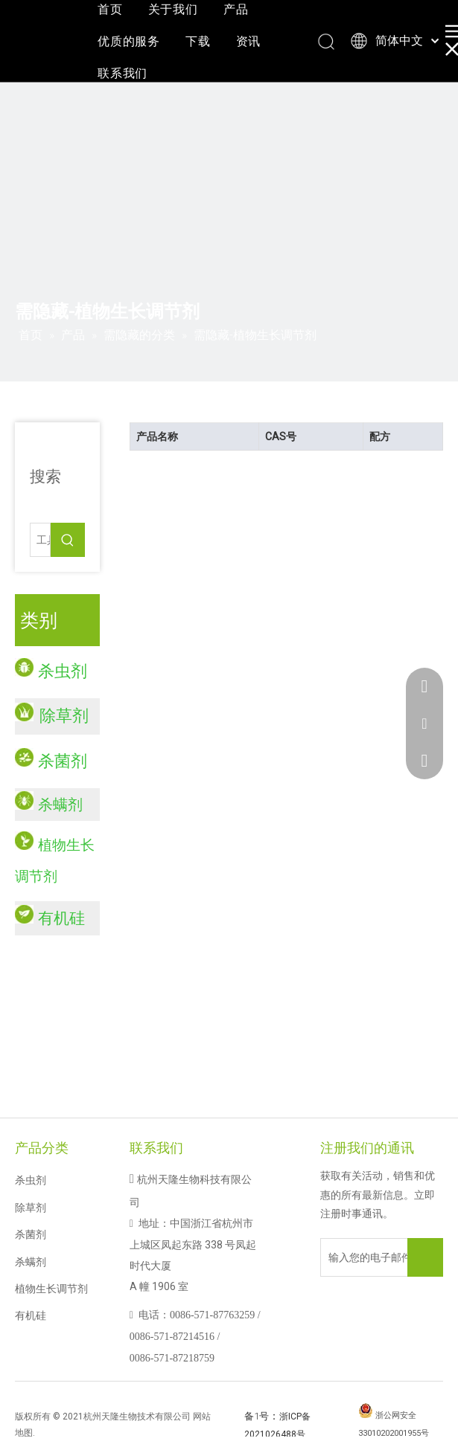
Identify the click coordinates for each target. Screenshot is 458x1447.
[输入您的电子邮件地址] (375, 1257)
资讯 (248, 41)
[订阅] (425, 1257)
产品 (236, 9)
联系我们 (122, 73)
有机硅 (30, 1315)
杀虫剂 (30, 1180)
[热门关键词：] (68, 540)
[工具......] (40, 540)
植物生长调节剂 (51, 1289)
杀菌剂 (30, 1234)
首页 (110, 9)
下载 (198, 41)
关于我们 (173, 9)
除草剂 (30, 1208)
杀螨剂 (60, 804)
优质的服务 (129, 41)
